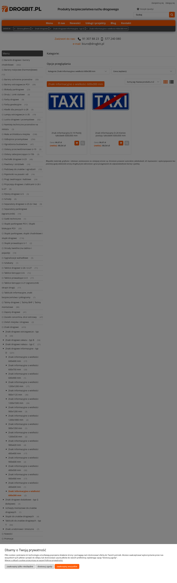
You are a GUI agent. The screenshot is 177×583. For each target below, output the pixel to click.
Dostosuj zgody (45, 566)
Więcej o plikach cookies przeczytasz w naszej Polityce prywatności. (34, 560)
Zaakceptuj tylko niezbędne (20, 566)
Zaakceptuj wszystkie (67, 566)
